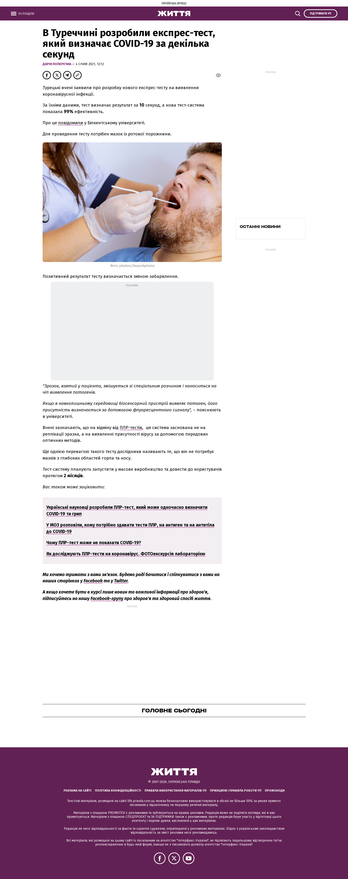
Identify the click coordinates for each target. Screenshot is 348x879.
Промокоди (275, 790)
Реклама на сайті (77, 790)
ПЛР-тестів (131, 427)
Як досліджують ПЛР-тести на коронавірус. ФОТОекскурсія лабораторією (125, 554)
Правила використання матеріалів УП (175, 790)
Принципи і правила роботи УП (235, 790)
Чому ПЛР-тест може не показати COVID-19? (93, 542)
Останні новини (260, 226)
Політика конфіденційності (118, 790)
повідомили (70, 122)
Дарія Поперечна (57, 64)
